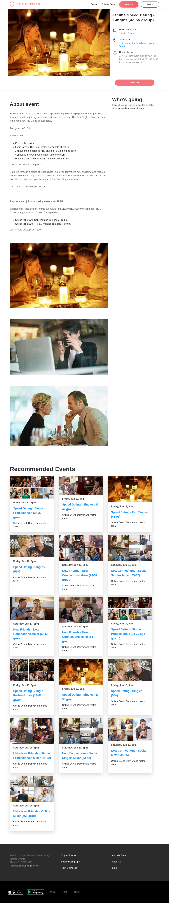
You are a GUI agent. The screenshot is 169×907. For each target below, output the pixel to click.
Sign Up (129, 4)
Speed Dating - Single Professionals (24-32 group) (28, 513)
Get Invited (134, 83)
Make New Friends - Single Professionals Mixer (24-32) (32, 757)
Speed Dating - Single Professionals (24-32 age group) (128, 633)
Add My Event (119, 859)
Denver (94, 4)
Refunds (76, 895)
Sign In (149, 4)
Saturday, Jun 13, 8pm (75, 564)
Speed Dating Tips (70, 865)
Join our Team (108, 4)
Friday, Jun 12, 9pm (24, 502)
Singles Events (68, 859)
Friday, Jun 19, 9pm (122, 623)
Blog (114, 871)
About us (116, 865)
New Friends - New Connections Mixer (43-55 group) (31, 634)
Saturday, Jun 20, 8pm (26, 747)
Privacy (52, 895)
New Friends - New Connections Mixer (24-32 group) (80, 575)
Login (122, 105)
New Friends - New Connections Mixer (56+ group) (79, 636)
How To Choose (69, 871)
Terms (64, 895)
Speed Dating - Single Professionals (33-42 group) (28, 695)
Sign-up (131, 105)
